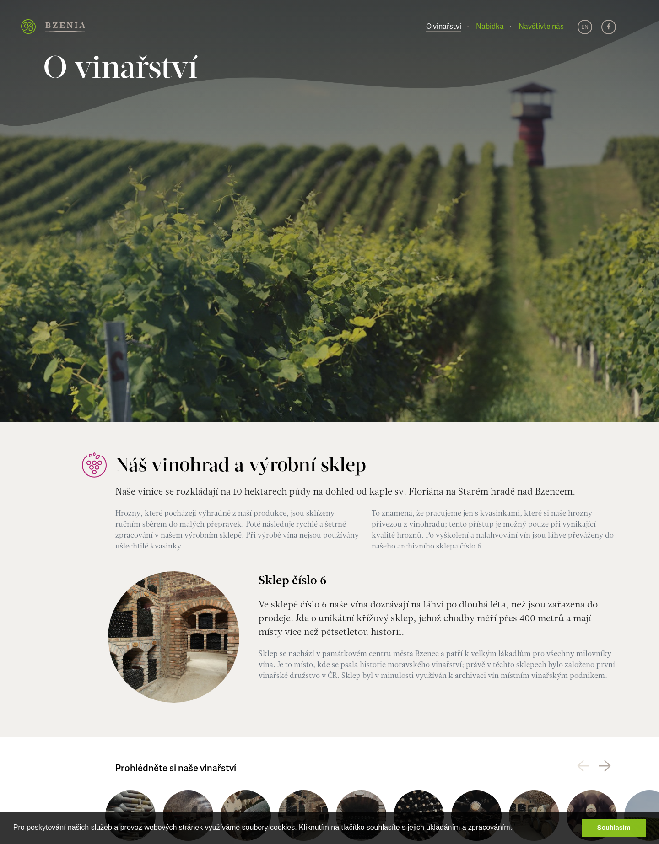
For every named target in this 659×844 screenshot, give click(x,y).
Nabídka (490, 26)
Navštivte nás (541, 26)
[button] (515, 828)
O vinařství (443, 26)
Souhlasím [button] (614, 827)
